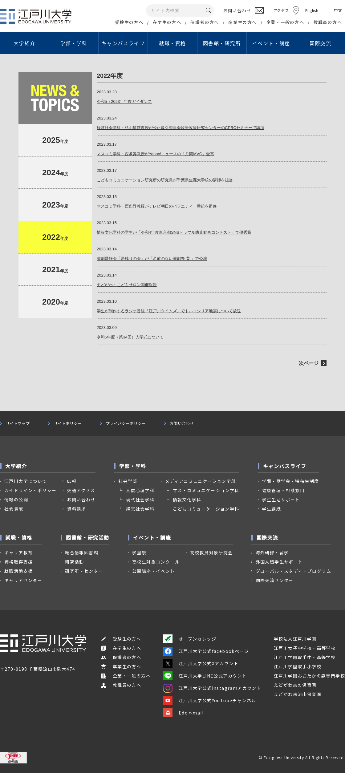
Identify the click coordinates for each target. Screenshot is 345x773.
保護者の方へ (204, 22)
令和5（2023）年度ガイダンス (124, 101)
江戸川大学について (25, 481)
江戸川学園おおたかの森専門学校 (309, 676)
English (311, 10)
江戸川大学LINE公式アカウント (205, 676)
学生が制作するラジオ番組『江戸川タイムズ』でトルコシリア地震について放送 (169, 311)
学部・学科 (73, 43)
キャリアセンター (23, 580)
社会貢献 (13, 509)
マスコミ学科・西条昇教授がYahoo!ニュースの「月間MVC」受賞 (155, 154)
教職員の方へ (328, 22)
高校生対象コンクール (156, 562)
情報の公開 (16, 499)
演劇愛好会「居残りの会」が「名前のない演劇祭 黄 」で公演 (152, 258)
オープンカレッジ (189, 639)
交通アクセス (81, 490)
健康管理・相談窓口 (283, 490)
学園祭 (139, 552)
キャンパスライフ (123, 43)
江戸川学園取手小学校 (297, 666)
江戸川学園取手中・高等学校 (304, 657)
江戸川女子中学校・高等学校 (304, 648)
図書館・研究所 (222, 43)
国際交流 (320, 43)
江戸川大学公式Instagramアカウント (212, 688)
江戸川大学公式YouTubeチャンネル (209, 700)
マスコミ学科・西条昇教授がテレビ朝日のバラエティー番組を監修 (157, 206)
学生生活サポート (281, 499)
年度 (55, 140)
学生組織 (271, 509)
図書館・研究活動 (87, 537)
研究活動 (74, 562)
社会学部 (127, 481)
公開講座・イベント (153, 571)
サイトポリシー (68, 423)
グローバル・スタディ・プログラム (293, 571)
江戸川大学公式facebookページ (206, 651)
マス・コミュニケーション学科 (206, 490)
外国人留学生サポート (279, 562)
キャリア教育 (18, 552)
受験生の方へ (129, 22)
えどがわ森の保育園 (295, 685)
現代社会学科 (140, 499)
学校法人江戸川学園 (295, 639)
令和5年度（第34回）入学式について (130, 337)
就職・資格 (172, 43)
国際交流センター (275, 580)
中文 (338, 10)
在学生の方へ (167, 22)
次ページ (309, 363)
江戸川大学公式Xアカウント (200, 663)
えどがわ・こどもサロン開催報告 (127, 284)
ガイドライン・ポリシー (30, 490)
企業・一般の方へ (285, 22)
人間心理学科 (140, 490)
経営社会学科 (140, 509)
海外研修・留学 (272, 552)
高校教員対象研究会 (211, 552)
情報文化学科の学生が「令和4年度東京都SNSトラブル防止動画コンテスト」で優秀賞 (174, 232)
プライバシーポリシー (126, 423)
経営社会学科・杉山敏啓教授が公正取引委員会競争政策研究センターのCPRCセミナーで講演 (180, 127)
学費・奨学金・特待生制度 (290, 481)
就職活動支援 (18, 571)
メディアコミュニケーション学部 (200, 481)
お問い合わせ (182, 423)
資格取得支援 (18, 562)
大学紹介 (24, 43)
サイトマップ (18, 423)
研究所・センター (84, 571)
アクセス (281, 10)
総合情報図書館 (81, 552)
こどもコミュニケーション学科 (206, 509)
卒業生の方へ (242, 22)
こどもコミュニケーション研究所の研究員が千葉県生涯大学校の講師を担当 (165, 180)
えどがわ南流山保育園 (297, 694)
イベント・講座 (271, 43)
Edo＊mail (183, 713)
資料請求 (76, 509)
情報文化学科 (187, 499)
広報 (71, 481)
